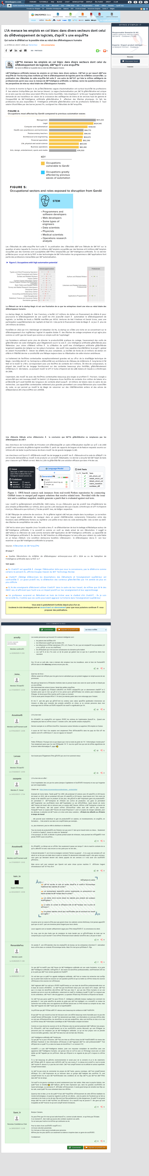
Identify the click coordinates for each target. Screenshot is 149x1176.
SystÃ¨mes (120, 6)
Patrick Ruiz (33, 45)
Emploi (89, 2)
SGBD (97, 6)
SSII (72, 9)
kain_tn (17, 876)
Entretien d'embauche (53, 9)
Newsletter (77, 2)
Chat (67, 2)
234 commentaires (48, 45)
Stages (112, 9)
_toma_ (17, 674)
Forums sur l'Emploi (33, 9)
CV (43, 9)
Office (104, 6)
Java (62, 6)
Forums (32, 2)
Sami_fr (17, 1112)
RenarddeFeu (17, 945)
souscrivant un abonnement (53, 607)
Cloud (38, 6)
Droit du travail (80, 9)
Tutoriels (43, 2)
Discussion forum (130, 61)
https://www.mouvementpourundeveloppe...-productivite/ (58, 789)
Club (115, 2)
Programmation (87, 6)
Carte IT (105, 9)
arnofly (17, 637)
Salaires (66, 9)
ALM (47, 6)
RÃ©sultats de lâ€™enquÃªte (26, 546)
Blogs (59, 2)
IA (43, 6)
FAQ (52, 2)
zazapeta (17, 779)
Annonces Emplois (94, 9)
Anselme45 (17, 715)
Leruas (17, 756)
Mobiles (111, 6)
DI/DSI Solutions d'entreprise (23, 6)
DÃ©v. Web (70, 6)
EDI (78, 6)
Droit (108, 2)
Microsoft (55, 6)
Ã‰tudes (99, 2)
